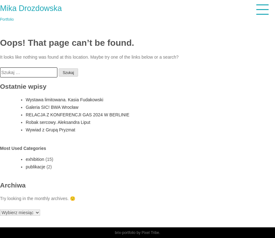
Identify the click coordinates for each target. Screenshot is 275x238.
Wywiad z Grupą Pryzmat (50, 129)
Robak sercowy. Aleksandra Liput (58, 122)
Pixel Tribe (150, 232)
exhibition (35, 159)
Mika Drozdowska (31, 8)
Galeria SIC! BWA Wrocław (52, 107)
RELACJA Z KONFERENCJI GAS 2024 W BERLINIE (78, 114)
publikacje (35, 166)
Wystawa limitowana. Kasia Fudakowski (64, 99)
